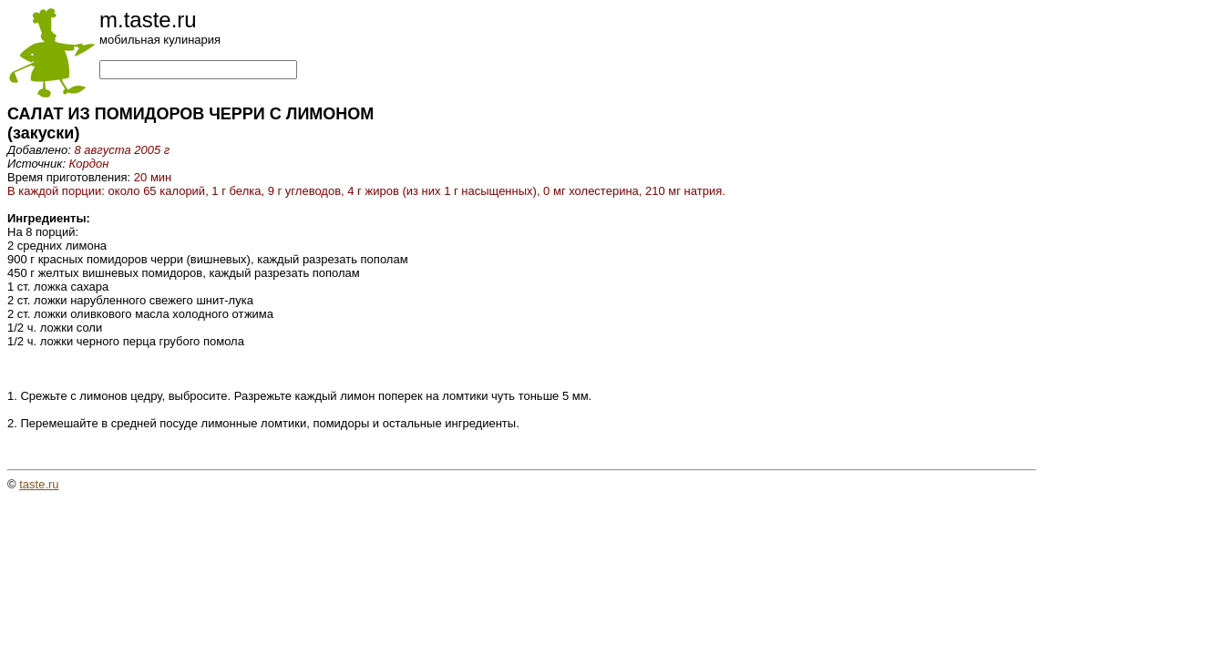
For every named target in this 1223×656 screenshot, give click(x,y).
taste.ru (38, 484)
